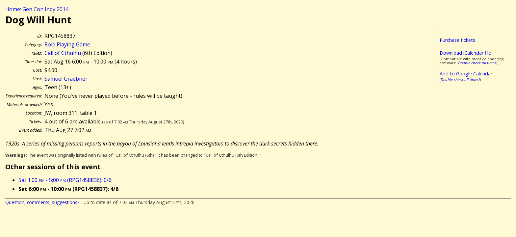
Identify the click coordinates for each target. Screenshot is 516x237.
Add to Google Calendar (466, 73)
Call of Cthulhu (62, 53)
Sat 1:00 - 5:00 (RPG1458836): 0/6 (65, 180)
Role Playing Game (67, 44)
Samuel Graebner (66, 78)
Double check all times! (477, 62)
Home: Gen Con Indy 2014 (36, 9)
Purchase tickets (457, 40)
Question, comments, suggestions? (42, 202)
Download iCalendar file (465, 53)
